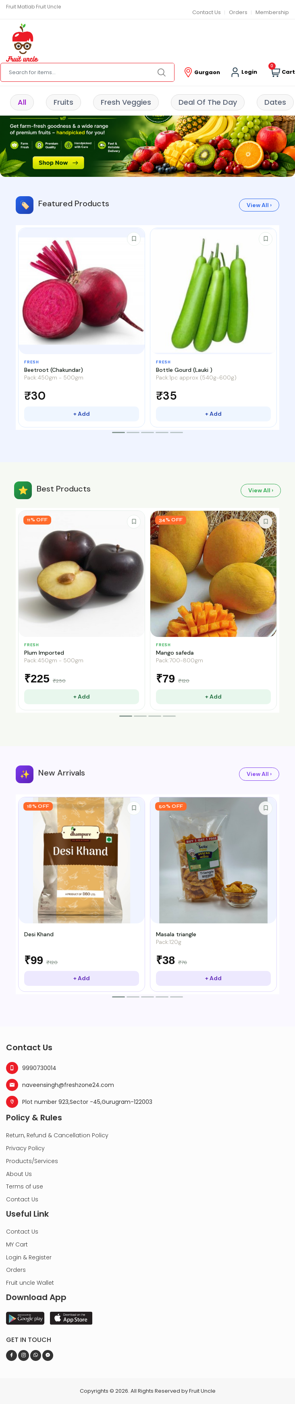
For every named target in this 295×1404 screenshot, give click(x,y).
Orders (238, 12)
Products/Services (32, 1161)
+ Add (81, 413)
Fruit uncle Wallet (30, 1283)
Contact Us (206, 12)
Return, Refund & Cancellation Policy (57, 1135)
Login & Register (29, 1257)
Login (243, 72)
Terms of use (24, 1186)
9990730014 (31, 1068)
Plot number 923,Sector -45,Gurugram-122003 (79, 1102)
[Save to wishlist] (134, 239)
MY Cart (17, 1244)
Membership (272, 12)
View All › (259, 205)
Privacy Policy (25, 1148)
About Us (19, 1174)
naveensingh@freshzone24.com (60, 1085)
